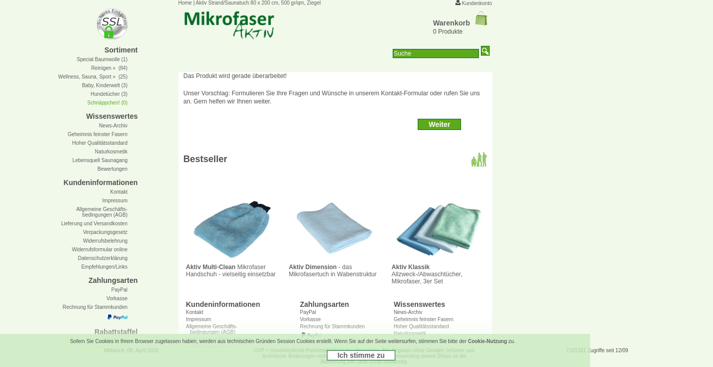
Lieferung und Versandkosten (94, 223)
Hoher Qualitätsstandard (100, 143)
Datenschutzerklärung (103, 258)
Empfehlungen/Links (104, 267)
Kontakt (194, 312)
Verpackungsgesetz (105, 232)
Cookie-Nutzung (487, 341)
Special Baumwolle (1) (102, 59)
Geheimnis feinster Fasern (98, 134)
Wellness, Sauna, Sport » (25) (93, 77)
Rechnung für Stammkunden (95, 307)
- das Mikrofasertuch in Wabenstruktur (334, 268)
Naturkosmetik (111, 151)
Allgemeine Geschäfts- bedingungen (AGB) (102, 212)
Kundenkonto (477, 3)
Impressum (115, 200)
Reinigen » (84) (109, 68)
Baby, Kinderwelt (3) (105, 85)
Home (185, 3)
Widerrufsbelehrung (105, 241)
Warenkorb (460, 23)
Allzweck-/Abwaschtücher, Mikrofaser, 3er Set (437, 271)
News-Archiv (408, 312)
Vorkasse (117, 298)
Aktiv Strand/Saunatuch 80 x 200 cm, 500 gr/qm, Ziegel (258, 3)
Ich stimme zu (361, 355)
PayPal (308, 312)
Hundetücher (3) (109, 94)
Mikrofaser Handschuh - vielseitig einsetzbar (232, 268)
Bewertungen (112, 169)
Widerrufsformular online (100, 249)
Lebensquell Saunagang (100, 160)
